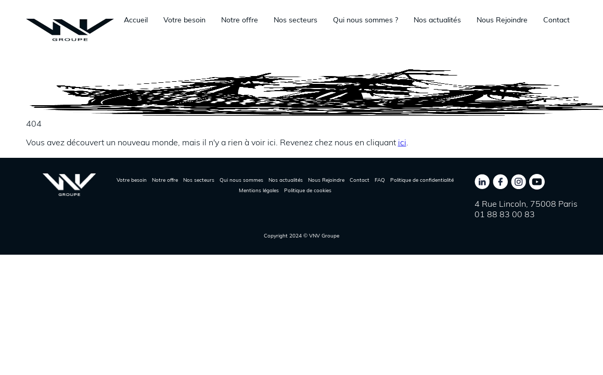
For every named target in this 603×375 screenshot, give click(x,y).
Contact (556, 19)
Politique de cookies (307, 190)
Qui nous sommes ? (365, 19)
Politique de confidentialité (422, 180)
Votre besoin (184, 19)
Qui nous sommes (241, 180)
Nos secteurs (295, 19)
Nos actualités (437, 19)
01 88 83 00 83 (504, 214)
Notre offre (239, 19)
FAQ (380, 180)
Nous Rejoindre (502, 19)
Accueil (136, 19)
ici (402, 142)
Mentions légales (259, 190)
